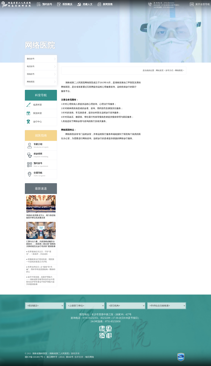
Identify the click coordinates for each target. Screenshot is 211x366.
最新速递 (41, 188)
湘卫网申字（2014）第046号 (60, 357)
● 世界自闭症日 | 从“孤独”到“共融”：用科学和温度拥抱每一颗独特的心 (40, 269)
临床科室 (34, 105)
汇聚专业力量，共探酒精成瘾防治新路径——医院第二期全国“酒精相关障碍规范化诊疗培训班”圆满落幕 (40, 244)
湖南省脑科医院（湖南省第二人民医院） (51, 353)
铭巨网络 (89, 357)
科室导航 (41, 95)
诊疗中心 (34, 122)
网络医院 (30, 82)
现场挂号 (30, 74)
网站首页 (159, 70)
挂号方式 (169, 70)
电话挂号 (30, 66)
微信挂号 (30, 59)
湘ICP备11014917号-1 (35, 357)
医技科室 (34, 113)
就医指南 (41, 135)
